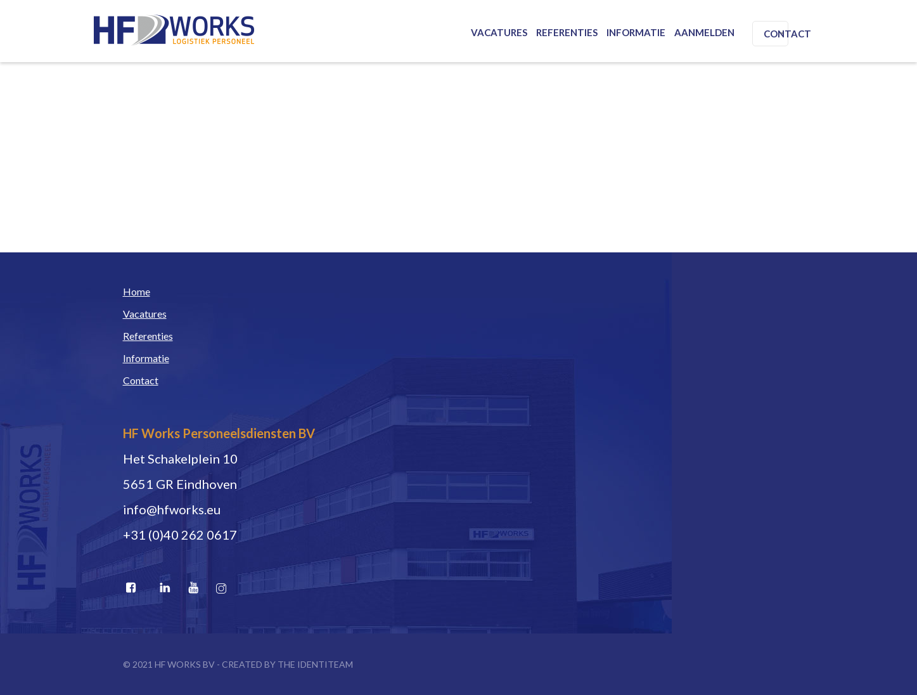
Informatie (635, 32)
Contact (787, 33)
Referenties (567, 32)
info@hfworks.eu (172, 509)
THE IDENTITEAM (315, 664)
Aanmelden (704, 32)
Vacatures (499, 32)
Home (136, 291)
